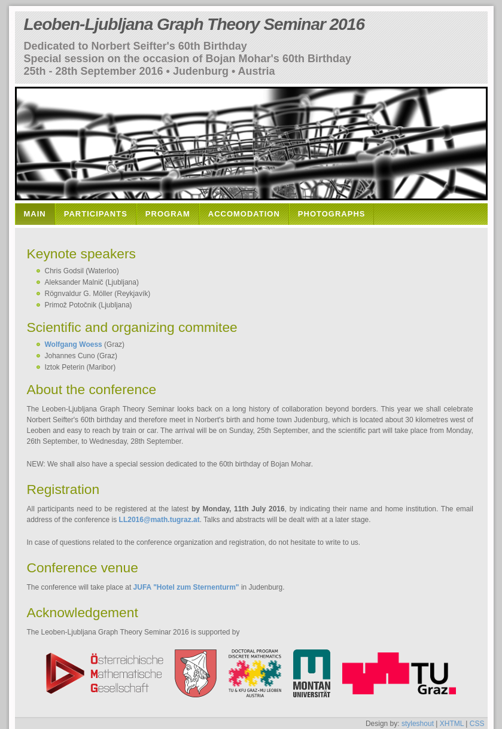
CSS (477, 723)
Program (167, 213)
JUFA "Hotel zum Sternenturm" (186, 587)
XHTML (452, 723)
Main (35, 213)
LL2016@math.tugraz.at (159, 520)
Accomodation (244, 213)
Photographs (332, 213)
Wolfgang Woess (73, 344)
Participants (95, 213)
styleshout (417, 723)
